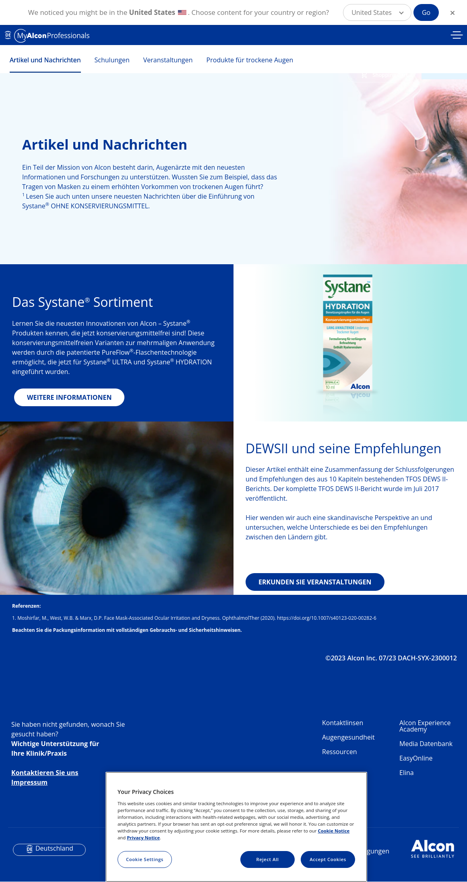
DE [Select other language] (8, 35)
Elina (406, 772)
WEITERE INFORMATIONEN (69, 397)
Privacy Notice (143, 838)
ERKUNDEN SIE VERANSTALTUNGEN (315, 582)
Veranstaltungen (168, 60)
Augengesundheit (348, 737)
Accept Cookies (328, 859)
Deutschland (54, 848)
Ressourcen (339, 751)
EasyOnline (416, 758)
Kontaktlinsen (342, 723)
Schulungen (112, 60)
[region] (236, 827)
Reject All (267, 859)
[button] (377, 12)
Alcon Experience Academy (424, 726)
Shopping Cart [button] (390, 74)
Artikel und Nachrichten (45, 60)
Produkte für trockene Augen (250, 60)
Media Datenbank (426, 743)
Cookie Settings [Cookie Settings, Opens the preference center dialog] (144, 859)
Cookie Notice (333, 831)
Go (426, 12)
